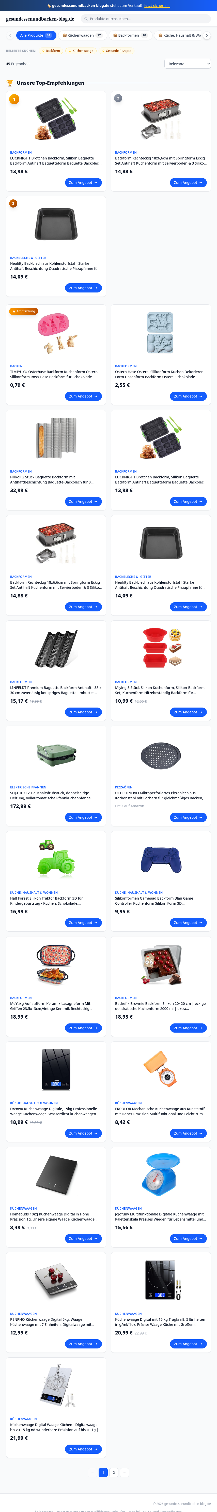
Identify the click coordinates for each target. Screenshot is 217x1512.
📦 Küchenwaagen (83, 35)
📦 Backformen (130, 35)
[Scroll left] (10, 35)
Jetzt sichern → (157, 5)
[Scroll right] (207, 35)
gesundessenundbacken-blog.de (40, 19)
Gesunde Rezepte (116, 51)
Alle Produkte (36, 35)
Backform (51, 51)
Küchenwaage (81, 51)
